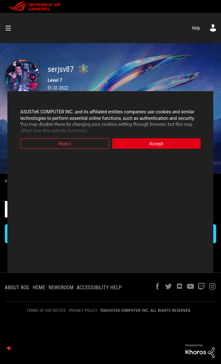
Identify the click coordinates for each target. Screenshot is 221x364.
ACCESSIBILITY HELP (99, 287)
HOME (39, 287)
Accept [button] (157, 143)
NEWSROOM (60, 287)
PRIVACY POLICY (83, 310)
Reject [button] (64, 143)
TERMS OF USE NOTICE (46, 310)
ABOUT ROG (17, 287)
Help (196, 28)
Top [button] (9, 348)
